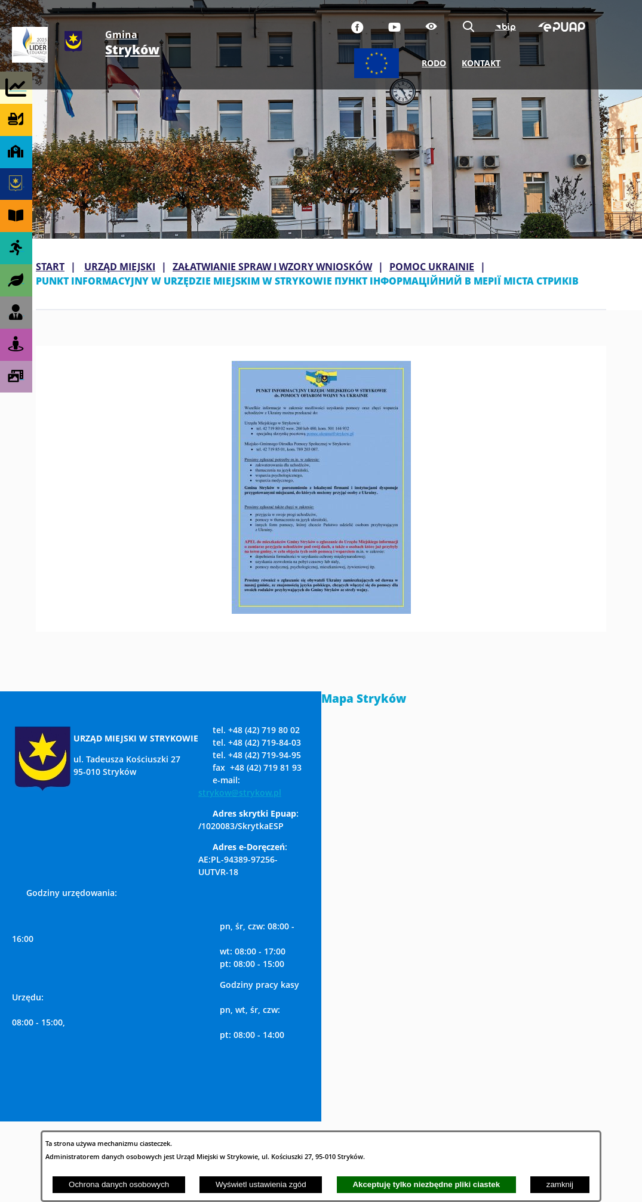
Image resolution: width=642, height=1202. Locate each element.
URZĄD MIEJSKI (119, 266)
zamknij (559, 1184)
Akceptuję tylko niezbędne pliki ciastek (426, 1184)
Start (50, 266)
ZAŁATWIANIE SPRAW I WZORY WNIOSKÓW (272, 266)
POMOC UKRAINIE (431, 266)
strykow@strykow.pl (239, 792)
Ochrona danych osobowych (119, 1184)
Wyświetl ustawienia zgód (261, 1184)
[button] (321, 610)
